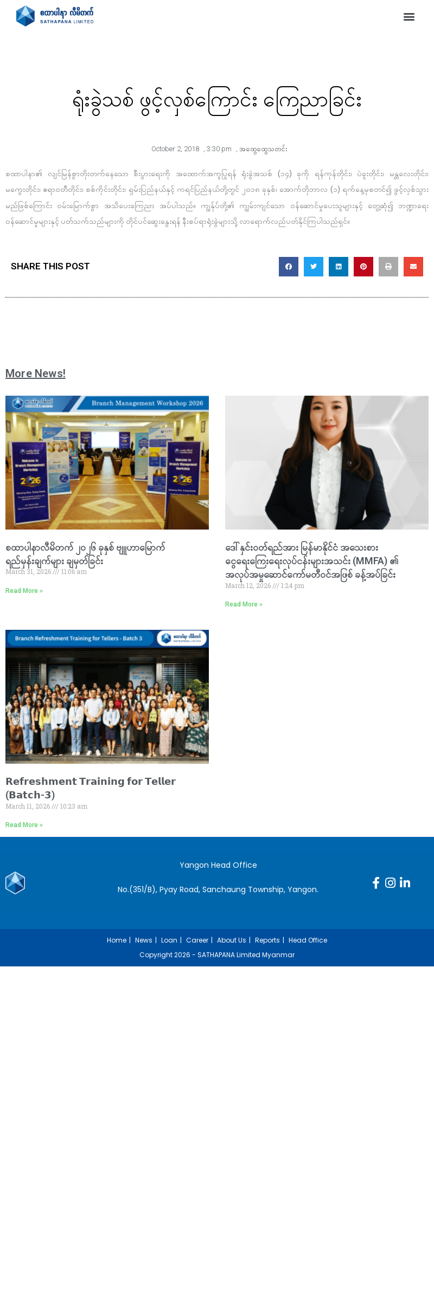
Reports (267, 940)
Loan (169, 940)
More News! (35, 373)
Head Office (308, 940)
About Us (231, 940)
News (143, 940)
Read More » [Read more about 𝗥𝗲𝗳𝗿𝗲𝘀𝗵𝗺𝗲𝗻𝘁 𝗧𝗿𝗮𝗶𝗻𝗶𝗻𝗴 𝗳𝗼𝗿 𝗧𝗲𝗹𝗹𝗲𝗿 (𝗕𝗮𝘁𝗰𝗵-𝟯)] (24, 825)
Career (197, 940)
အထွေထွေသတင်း (263, 149)
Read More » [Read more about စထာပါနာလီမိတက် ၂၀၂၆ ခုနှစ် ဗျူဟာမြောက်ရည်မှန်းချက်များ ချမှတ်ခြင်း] (24, 591)
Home (116, 940)
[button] (409, 16)
